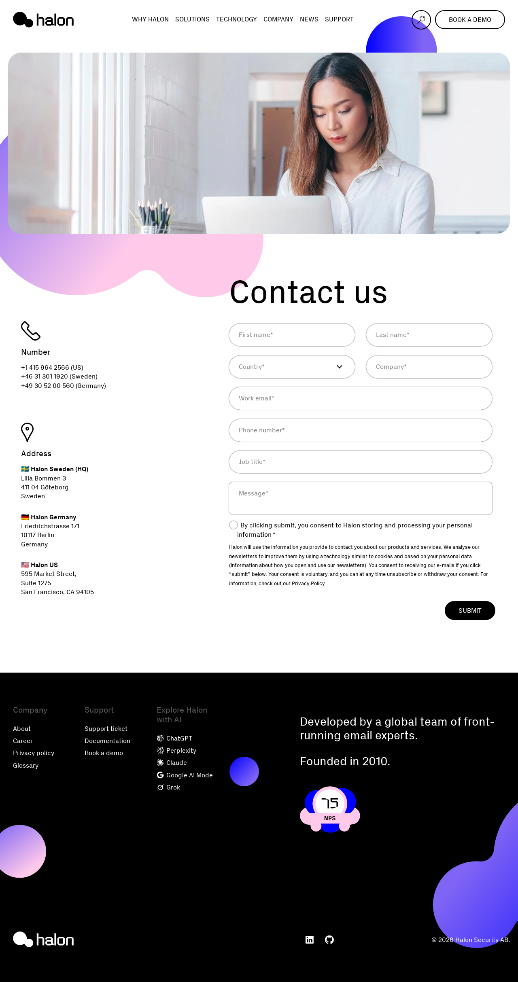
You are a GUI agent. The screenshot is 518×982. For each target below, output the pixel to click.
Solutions (192, 19)
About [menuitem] (22, 728)
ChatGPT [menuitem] (174, 738)
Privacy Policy (308, 583)
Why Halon (150, 19)
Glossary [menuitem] (25, 765)
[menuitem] (310, 940)
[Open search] (421, 20)
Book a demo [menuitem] (104, 753)
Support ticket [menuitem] (106, 728)
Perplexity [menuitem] (176, 750)
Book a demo (470, 19)
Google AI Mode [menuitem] (185, 775)
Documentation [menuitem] (107, 741)
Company (278, 19)
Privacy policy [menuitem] (33, 753)
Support (339, 19)
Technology (236, 19)
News (309, 19)
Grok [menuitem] (168, 787)
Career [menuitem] (23, 741)
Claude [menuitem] (172, 762)
